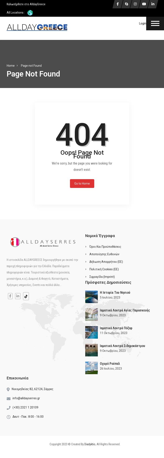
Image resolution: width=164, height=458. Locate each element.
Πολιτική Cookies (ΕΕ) (104, 269)
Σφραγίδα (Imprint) (102, 276)
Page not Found (31, 65)
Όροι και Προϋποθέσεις (105, 246)
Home (11, 65)
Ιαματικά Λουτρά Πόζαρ (116, 328)
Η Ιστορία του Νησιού (115, 293)
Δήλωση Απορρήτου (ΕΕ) (106, 261)
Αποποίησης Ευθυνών (104, 254)
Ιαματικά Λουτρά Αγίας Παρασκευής (125, 310)
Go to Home (82, 183)
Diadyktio (89, 444)
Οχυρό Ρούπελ (110, 364)
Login (142, 23)
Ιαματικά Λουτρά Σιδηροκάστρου (122, 346)
